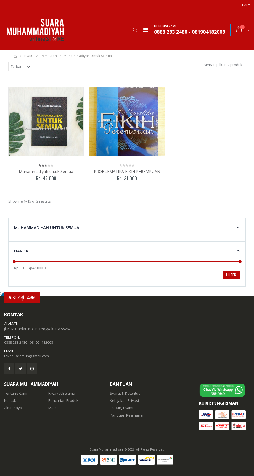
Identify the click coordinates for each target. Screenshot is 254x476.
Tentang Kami (15, 393)
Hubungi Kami (121, 407)
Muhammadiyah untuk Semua (88, 55)
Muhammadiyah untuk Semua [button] (46, 227)
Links (242, 4)
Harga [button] (21, 250)
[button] (135, 30)
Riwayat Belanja (61, 393)
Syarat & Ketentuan (126, 393)
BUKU (29, 55)
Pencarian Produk (63, 400)
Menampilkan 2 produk (223, 64)
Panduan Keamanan (127, 415)
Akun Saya (13, 407)
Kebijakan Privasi (124, 400)
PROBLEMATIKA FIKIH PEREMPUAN (127, 171)
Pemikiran (49, 55)
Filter (231, 275)
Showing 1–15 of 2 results (29, 201)
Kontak (10, 400)
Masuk (54, 407)
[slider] (14, 261)
